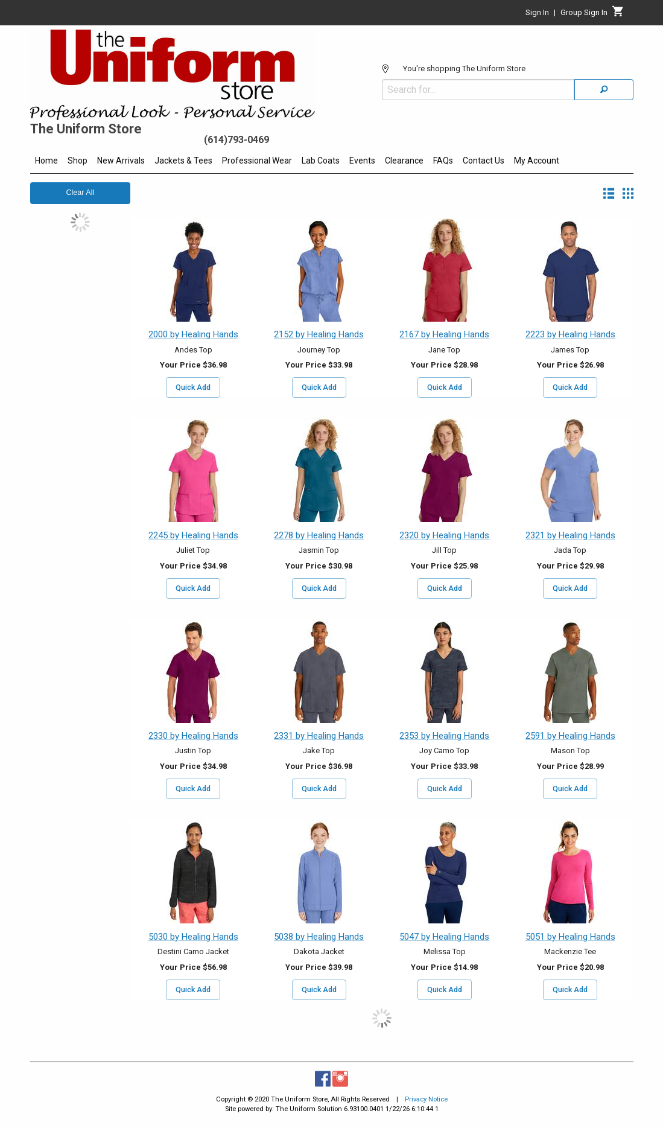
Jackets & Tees (183, 160)
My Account (536, 160)
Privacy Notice (426, 1099)
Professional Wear (257, 160)
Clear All (80, 192)
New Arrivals (121, 160)
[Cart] (618, 14)
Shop (77, 160)
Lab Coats (321, 160)
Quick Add (193, 387)
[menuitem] (46, 162)
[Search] (603, 89)
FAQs (443, 160)
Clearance (404, 160)
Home (46, 160)
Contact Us (483, 160)
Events (362, 160)
